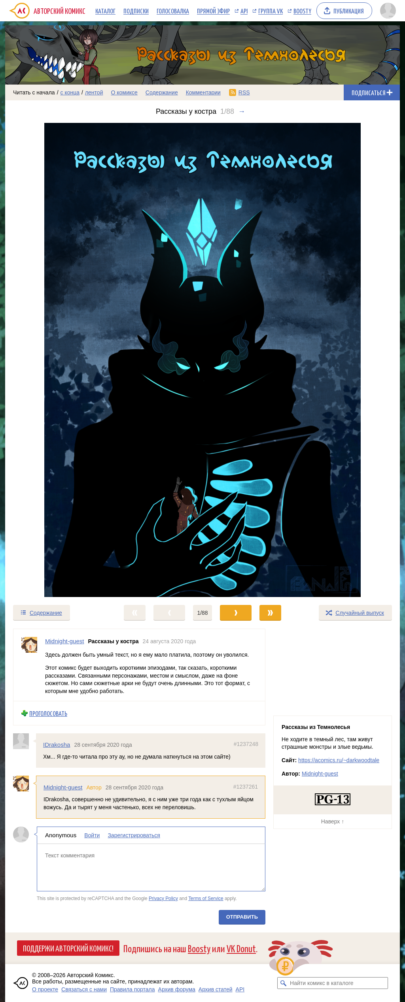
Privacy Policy (163, 898)
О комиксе (124, 92)
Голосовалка (173, 10)
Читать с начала (34, 92)
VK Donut (241, 948)
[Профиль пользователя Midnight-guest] (29, 665)
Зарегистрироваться (134, 835)
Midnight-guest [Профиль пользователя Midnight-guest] (64, 641)
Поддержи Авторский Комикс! (68, 948)
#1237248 (246, 744)
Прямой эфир (213, 10)
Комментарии (203, 92)
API (244, 10)
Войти (92, 835)
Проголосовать (48, 713)
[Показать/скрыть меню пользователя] (388, 10)
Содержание (162, 92)
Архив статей (216, 989)
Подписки (136, 10)
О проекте (45, 989)
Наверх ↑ (332, 821)
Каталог (105, 10)
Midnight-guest (63, 787)
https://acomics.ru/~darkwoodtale (338, 760)
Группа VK (270, 10)
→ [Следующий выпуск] (241, 111)
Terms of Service (205, 898)
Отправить (242, 917)
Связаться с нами (84, 989)
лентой (94, 92)
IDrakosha (56, 744)
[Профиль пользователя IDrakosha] (24, 741)
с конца (70, 92)
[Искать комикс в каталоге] (283, 983)
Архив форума (176, 989)
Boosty (302, 10)
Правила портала (132, 989)
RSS (244, 92)
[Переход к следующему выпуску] (202, 360)
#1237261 (245, 787)
